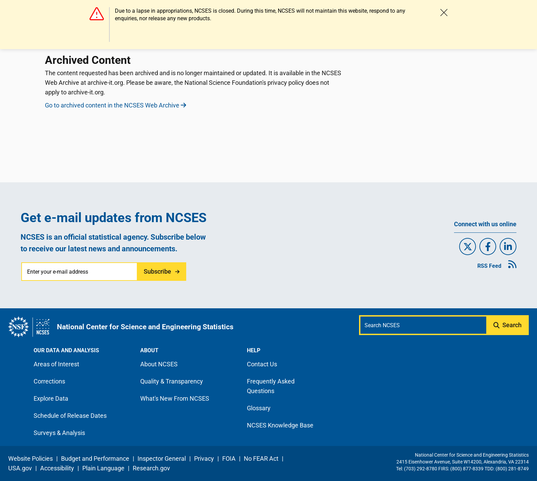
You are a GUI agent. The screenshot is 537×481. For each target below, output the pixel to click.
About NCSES (159, 364)
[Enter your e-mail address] (79, 271)
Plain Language (103, 468)
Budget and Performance (95, 458)
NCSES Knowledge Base (280, 425)
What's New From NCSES (174, 398)
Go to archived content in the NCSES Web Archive (115, 105)
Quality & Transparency (171, 381)
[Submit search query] (508, 325)
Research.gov (151, 468)
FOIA (229, 458)
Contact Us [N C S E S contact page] (262, 364)
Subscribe (157, 271)
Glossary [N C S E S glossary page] (259, 408)
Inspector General (162, 458)
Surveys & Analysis (59, 432)
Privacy (204, 458)
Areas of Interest (56, 364)
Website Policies (30, 458)
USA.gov (20, 468)
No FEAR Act (261, 458)
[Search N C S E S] (423, 325)
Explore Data (51, 398)
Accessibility (57, 468)
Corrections (49, 381)
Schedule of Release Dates (70, 415)
